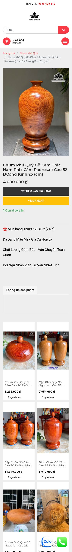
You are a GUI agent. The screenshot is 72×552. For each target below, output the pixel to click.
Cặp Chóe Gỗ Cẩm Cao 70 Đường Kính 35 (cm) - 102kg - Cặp (18, 464)
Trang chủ (9, 53)
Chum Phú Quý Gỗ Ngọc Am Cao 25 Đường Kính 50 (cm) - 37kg (18, 544)
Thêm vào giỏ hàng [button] (36, 191)
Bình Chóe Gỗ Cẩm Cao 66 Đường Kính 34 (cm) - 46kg (52, 464)
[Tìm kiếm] (63, 30)
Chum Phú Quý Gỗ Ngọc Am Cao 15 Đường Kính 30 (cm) (53, 544)
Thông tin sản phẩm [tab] (20, 290)
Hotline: (40, 3)
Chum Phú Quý (29, 53)
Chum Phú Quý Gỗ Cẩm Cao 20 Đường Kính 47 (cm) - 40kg (18, 384)
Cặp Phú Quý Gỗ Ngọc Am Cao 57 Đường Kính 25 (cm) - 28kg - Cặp (52, 384)
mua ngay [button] (36, 200)
